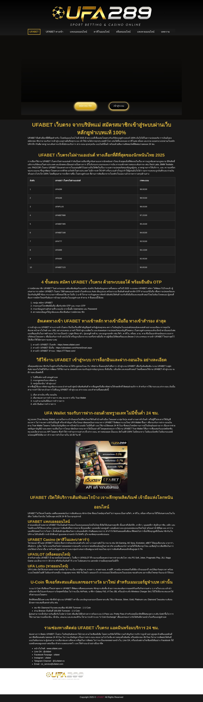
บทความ (165, 31)
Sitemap (153, 682)
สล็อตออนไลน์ (123, 31)
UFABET (34, 31)
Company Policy (126, 682)
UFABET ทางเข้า (54, 31)
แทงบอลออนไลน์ (78, 31)
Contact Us (142, 682)
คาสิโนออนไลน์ (101, 31)
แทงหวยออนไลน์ (145, 31)
